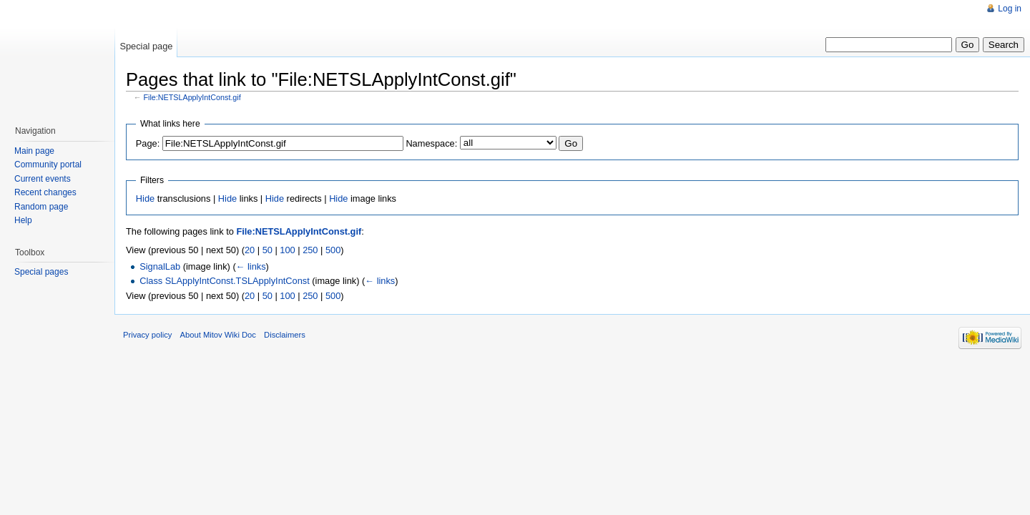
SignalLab (159, 266)
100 (287, 250)
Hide (145, 198)
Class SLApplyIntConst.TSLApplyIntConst (224, 280)
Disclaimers (284, 334)
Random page (41, 207)
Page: (148, 143)
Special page (145, 46)
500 (332, 250)
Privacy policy (147, 334)
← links (251, 266)
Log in (1009, 9)
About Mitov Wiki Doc (218, 334)
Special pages (41, 272)
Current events (42, 179)
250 (310, 250)
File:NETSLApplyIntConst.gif (192, 97)
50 (268, 250)
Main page (34, 151)
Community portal (48, 165)
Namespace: (431, 143)
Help (23, 220)
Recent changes (45, 192)
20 (250, 250)
